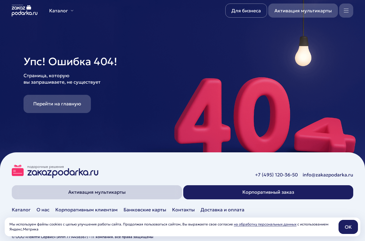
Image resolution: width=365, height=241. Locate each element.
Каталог (21, 210)
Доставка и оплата (222, 210)
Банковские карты (145, 210)
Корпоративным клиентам (86, 210)
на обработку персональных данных (265, 224)
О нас (42, 210)
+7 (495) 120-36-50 (276, 175)
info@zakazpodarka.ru (328, 175)
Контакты (183, 210)
